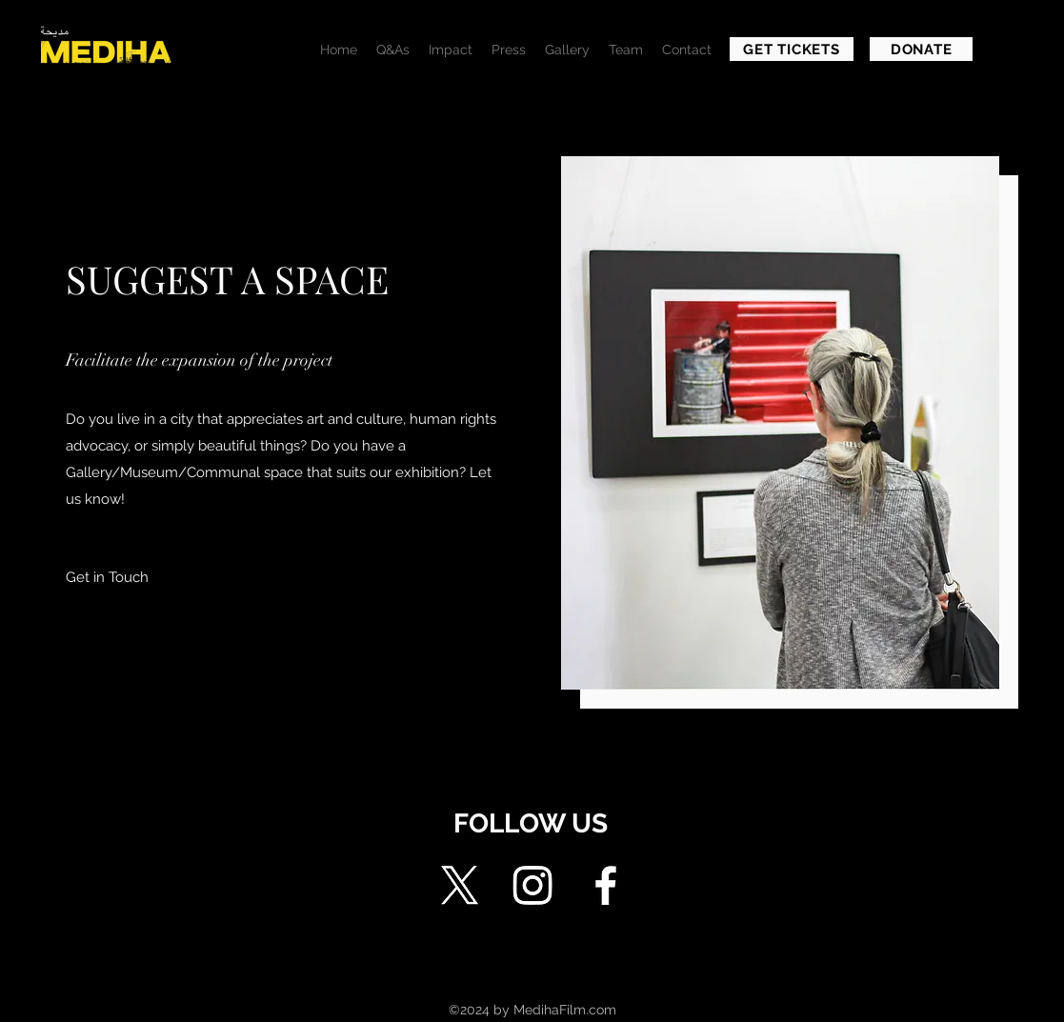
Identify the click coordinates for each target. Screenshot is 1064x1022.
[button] (107, 577)
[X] (459, 885)
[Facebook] (605, 885)
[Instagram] (532, 885)
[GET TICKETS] (791, 49)
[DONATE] (921, 49)
